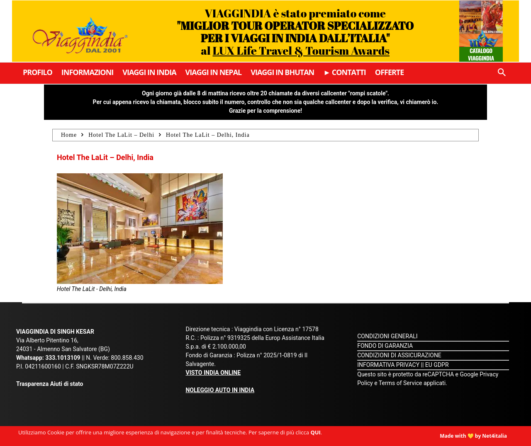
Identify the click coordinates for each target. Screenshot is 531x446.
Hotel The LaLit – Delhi (121, 135)
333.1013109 (62, 357)
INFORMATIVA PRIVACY (388, 364)
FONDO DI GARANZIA (385, 345)
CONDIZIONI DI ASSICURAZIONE (399, 355)
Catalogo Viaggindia (481, 54)
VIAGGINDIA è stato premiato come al (295, 31)
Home (69, 135)
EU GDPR (437, 364)
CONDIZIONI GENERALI (387, 336)
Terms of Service (400, 383)
